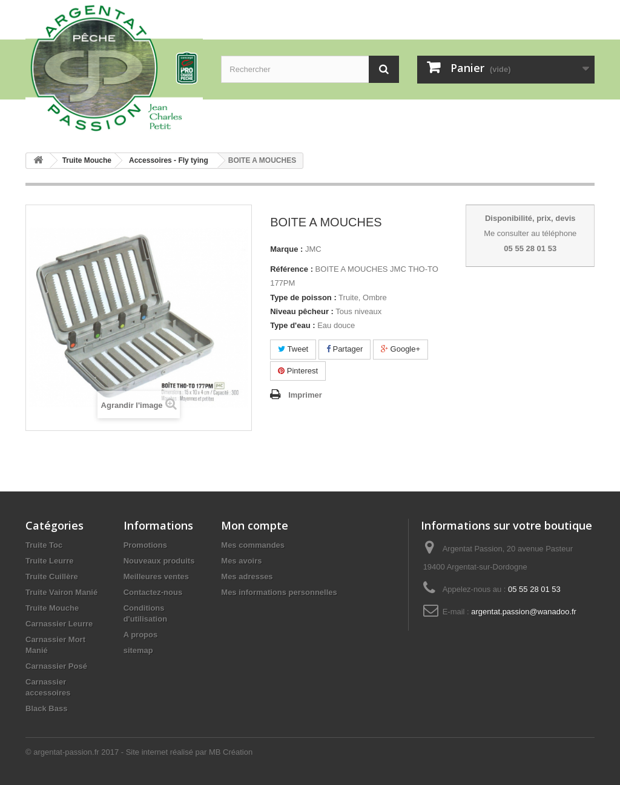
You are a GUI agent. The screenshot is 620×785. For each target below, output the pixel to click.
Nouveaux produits (159, 560)
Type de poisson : (303, 297)
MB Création (230, 752)
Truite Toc (43, 545)
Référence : (291, 269)
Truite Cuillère (51, 576)
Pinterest (298, 370)
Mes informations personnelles (279, 592)
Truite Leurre (49, 560)
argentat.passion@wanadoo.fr (523, 611)
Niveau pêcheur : (302, 311)
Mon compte (254, 525)
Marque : (286, 249)
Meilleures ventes (156, 576)
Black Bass (46, 708)
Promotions (145, 545)
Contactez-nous (153, 592)
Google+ (400, 348)
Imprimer (305, 394)
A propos (141, 634)
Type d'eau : (292, 325)
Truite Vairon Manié (61, 592)
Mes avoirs (241, 560)
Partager (344, 348)
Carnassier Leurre (59, 623)
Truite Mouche (52, 608)
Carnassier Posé (56, 666)
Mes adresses (246, 576)
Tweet (293, 348)
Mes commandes (253, 545)
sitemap (138, 650)
